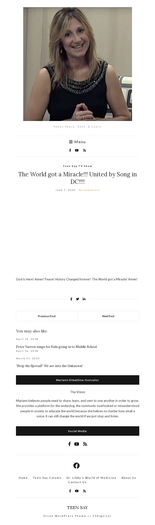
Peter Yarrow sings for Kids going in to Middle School (56, 347)
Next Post (108, 316)
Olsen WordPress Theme (65, 515)
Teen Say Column (47, 477)
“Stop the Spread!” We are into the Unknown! (49, 366)
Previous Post (47, 316)
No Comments (89, 189)
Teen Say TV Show (77, 166)
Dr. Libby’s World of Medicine (91, 477)
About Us (128, 477)
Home (23, 477)
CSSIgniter (102, 515)
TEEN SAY (77, 507)
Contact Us (77, 482)
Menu (77, 142)
